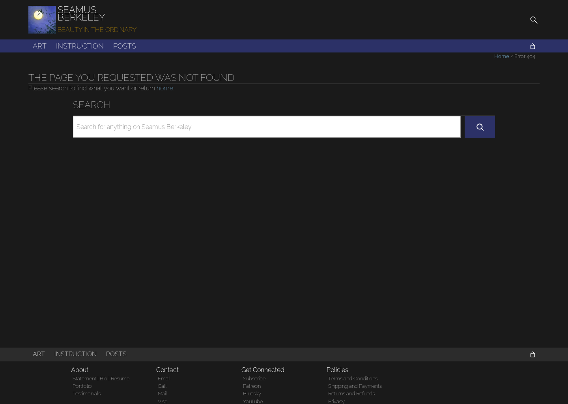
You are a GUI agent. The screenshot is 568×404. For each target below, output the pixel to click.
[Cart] (533, 46)
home (165, 88)
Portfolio (82, 386)
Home (501, 56)
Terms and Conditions (352, 379)
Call (162, 386)
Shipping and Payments (355, 386)
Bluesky (252, 394)
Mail (162, 394)
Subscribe (254, 379)
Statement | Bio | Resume (101, 379)
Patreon (252, 386)
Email (164, 379)
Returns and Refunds (351, 394)
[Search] (480, 127)
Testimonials (87, 394)
